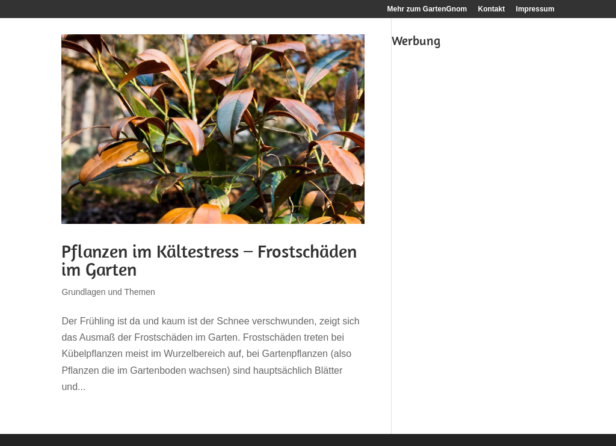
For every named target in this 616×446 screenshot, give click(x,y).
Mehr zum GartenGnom (427, 9)
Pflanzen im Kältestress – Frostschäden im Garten (209, 260)
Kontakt (491, 9)
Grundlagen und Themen (108, 292)
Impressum (535, 9)
